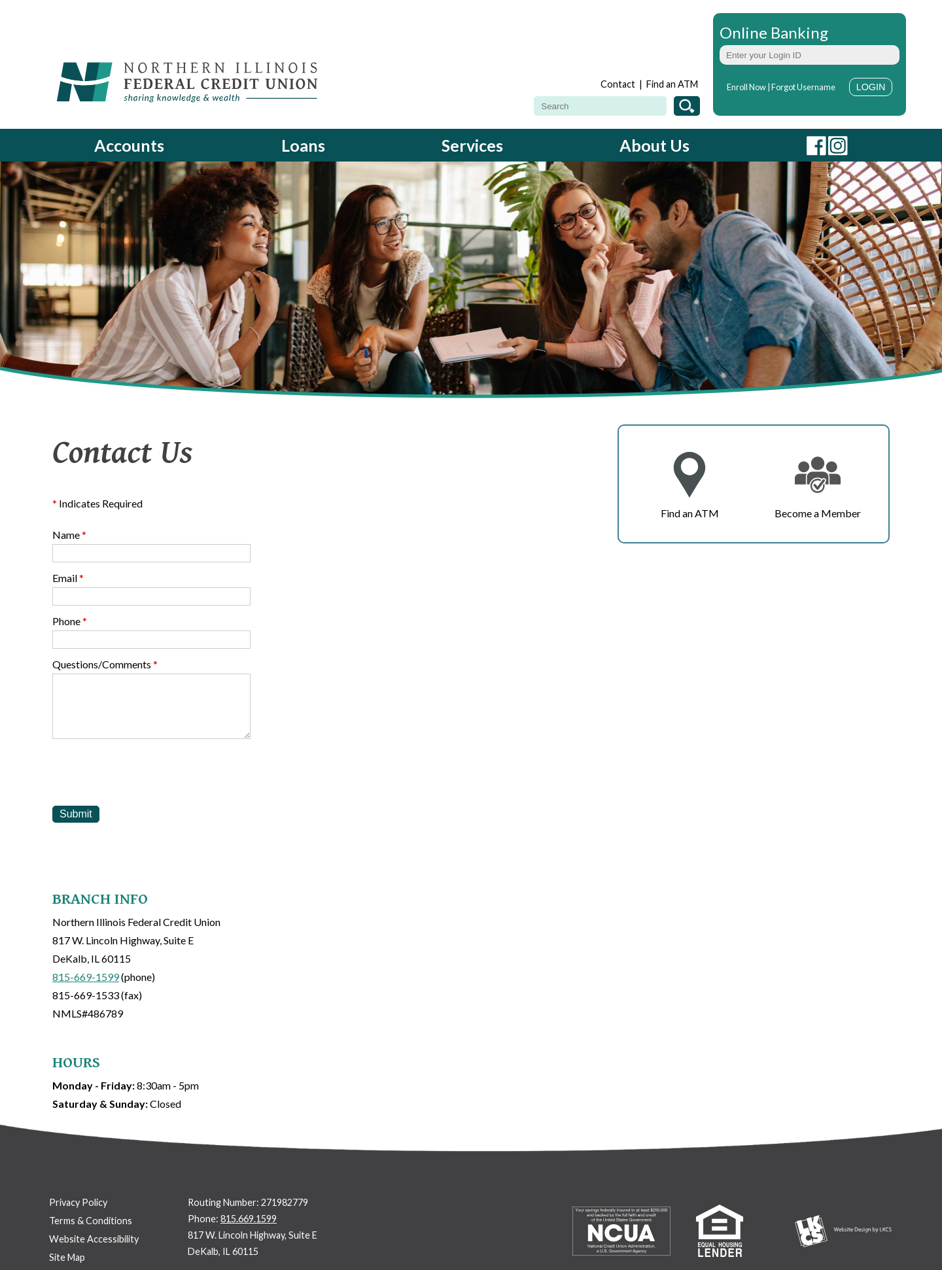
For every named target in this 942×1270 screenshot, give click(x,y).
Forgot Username (803, 87)
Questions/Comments (105, 664)
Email (68, 578)
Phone (69, 621)
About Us (654, 145)
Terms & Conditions (90, 1220)
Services (472, 145)
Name (69, 534)
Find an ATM (672, 84)
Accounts (129, 145)
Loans (303, 145)
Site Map (67, 1257)
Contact (618, 84)
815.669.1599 (248, 1218)
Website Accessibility (94, 1238)
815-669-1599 (85, 976)
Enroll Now (746, 87)
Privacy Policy (78, 1202)
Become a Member (818, 513)
